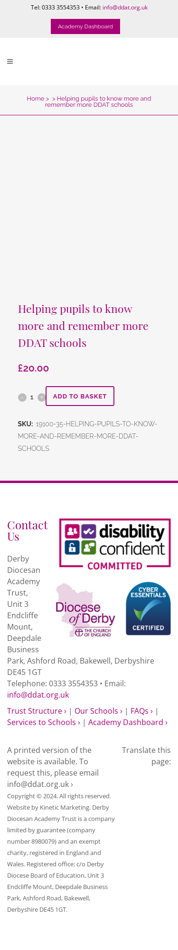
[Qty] (32, 397)
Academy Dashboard (85, 26)
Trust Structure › (36, 711)
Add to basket (80, 396)
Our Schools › (98, 711)
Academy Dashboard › (128, 722)
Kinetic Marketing (64, 807)
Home (36, 98)
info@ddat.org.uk (125, 7)
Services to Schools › (43, 722)
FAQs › (142, 711)
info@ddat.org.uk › (40, 784)
